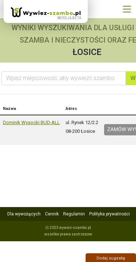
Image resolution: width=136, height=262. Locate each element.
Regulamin (74, 214)
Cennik (52, 214)
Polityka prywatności (109, 214)
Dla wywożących (24, 214)
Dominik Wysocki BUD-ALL (31, 122)
